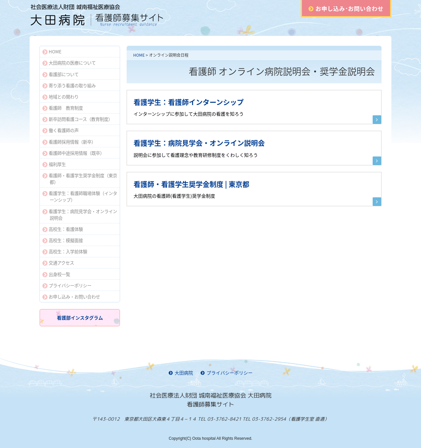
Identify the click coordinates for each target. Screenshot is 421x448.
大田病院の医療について (69, 62)
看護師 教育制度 (62, 107)
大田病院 (181, 372)
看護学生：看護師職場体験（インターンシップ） (79, 196)
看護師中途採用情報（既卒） (73, 153)
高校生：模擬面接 (62, 240)
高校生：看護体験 (62, 229)
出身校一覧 (56, 274)
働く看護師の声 (60, 130)
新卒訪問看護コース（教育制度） (77, 119)
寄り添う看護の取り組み (69, 85)
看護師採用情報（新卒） (69, 141)
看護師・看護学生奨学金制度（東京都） (79, 178)
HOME (139, 55)
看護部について (60, 74)
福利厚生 (54, 164)
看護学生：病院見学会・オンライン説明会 (79, 214)
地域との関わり (60, 96)
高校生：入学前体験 (64, 251)
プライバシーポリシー (66, 285)
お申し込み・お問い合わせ (71, 296)
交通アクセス (58, 262)
